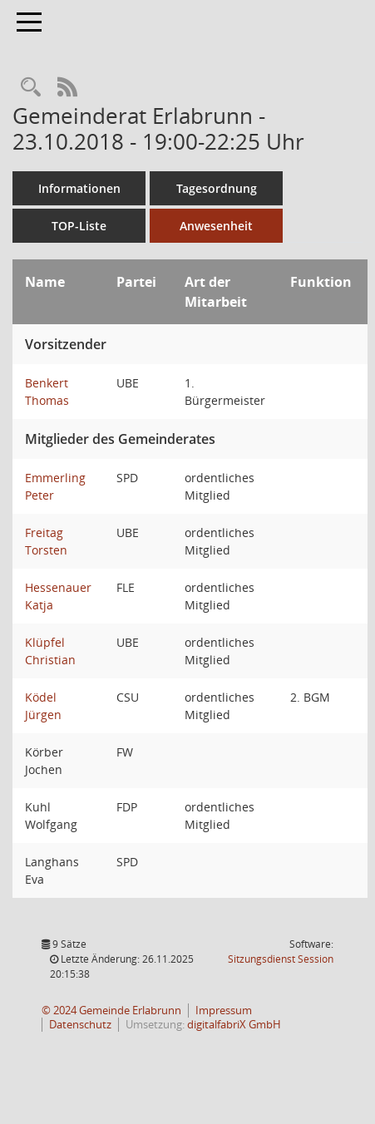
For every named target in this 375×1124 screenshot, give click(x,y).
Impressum (223, 1010)
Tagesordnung (216, 188)
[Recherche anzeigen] (30, 87)
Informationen (79, 188)
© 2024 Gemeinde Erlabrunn (111, 1010)
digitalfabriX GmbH (234, 1025)
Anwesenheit (216, 226)
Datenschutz (80, 1025)
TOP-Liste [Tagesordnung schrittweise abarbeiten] (79, 226)
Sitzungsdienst (280, 959)
